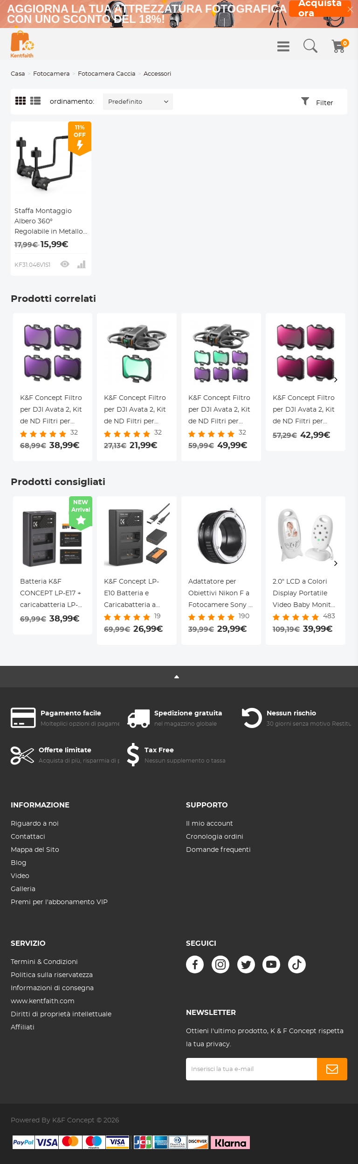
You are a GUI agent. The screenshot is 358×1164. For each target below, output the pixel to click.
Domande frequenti (218, 850)
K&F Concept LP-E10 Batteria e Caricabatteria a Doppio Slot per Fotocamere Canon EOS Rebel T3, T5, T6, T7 (135, 594)
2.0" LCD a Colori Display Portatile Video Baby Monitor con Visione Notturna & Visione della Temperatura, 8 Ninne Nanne (305, 594)
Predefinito (125, 102)
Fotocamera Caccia (107, 74)
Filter (324, 103)
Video (20, 876)
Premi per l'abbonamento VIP (59, 902)
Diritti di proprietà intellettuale (61, 1014)
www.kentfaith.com (43, 1001)
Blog (19, 863)
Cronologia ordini (214, 837)
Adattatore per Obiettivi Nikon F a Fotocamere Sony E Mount (220, 594)
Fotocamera (51, 74)
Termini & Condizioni (44, 962)
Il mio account (209, 824)
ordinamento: (72, 102)
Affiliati (22, 1027)
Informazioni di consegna (52, 988)
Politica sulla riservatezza (52, 975)
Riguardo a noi (35, 824)
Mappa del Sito (35, 850)
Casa (18, 74)
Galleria (23, 889)
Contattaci (28, 837)
